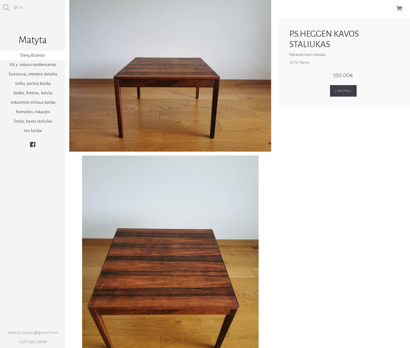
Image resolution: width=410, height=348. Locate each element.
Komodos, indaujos (33, 111)
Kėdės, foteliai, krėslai (33, 93)
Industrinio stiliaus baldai (33, 102)
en (21, 8)
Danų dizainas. (33, 55)
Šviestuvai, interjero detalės (33, 74)
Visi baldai (33, 130)
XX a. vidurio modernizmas (33, 64)
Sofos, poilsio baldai (33, 83)
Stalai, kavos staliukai (33, 121)
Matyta (33, 40)
